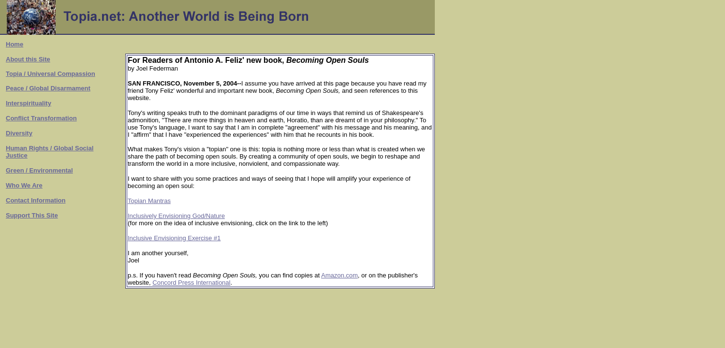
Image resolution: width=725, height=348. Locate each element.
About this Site (28, 59)
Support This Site (32, 215)
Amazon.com (339, 275)
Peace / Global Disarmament (48, 88)
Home (14, 44)
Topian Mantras (149, 200)
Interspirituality (28, 103)
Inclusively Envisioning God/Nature (176, 215)
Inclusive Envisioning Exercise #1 (174, 238)
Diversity (19, 133)
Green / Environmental (39, 170)
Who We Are (24, 185)
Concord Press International (191, 282)
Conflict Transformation (41, 118)
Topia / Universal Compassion (50, 73)
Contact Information (36, 200)
